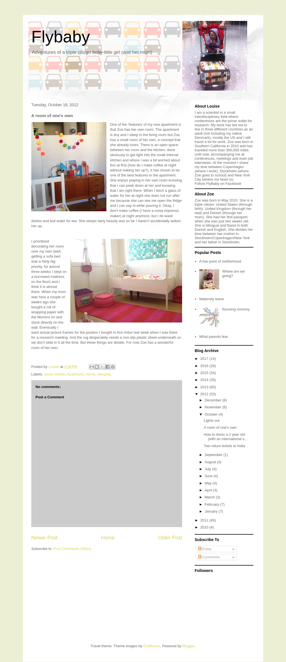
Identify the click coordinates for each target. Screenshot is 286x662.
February (212, 504)
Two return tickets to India (224, 446)
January (212, 511)
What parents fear (213, 336)
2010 (204, 527)
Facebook (233, 183)
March (210, 497)
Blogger (188, 646)
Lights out (211, 420)
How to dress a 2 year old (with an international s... (225, 436)
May (209, 483)
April (209, 490)
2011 (204, 520)
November (214, 407)
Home (90, 374)
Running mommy (235, 309)
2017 (204, 359)
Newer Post (44, 537)
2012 (204, 394)
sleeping (104, 374)
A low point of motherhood (220, 261)
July (208, 469)
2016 (204, 366)
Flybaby (60, 36)
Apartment (75, 374)
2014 (204, 380)
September (214, 455)
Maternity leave (211, 299)
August (211, 462)
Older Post (170, 537)
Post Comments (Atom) (72, 549)
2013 (204, 387)
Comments (209, 557)
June (209, 476)
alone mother (54, 374)
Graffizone (151, 646)
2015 (204, 373)
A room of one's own (220, 427)
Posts (204, 549)
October (212, 414)
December (214, 400)
